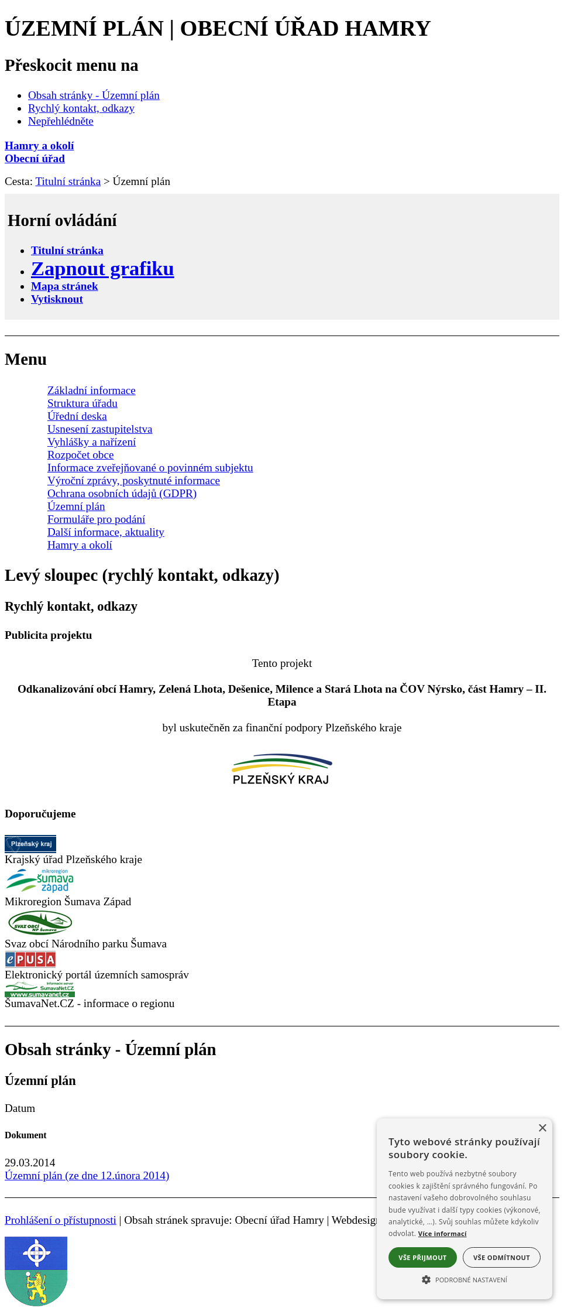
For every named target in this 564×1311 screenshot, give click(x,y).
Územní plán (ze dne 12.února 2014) (87, 1175)
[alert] (464, 1208)
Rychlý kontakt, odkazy (81, 108)
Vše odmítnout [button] (501, 1257)
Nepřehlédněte (61, 121)
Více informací (442, 1233)
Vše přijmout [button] (422, 1257)
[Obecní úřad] (282, 158)
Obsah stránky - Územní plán (94, 95)
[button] (464, 1279)
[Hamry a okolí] (282, 145)
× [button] (542, 1128)
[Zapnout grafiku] (102, 268)
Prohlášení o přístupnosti (60, 1220)
